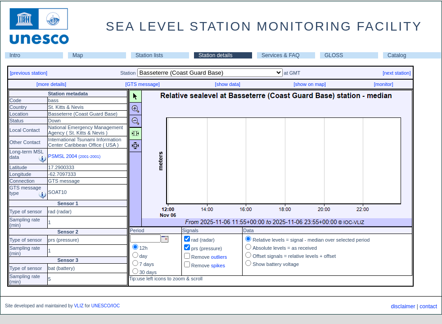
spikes (218, 265)
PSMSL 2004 (74, 156)
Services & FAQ (281, 55)
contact (428, 306)
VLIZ (78, 305)
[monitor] (383, 84)
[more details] (51, 84)
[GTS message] (142, 84)
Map (77, 55)
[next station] (396, 73)
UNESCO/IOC (105, 305)
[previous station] (28, 73)
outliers (219, 257)
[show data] (227, 84)
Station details (215, 55)
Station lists (149, 55)
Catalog (397, 55)
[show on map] (309, 84)
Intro (14, 55)
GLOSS (334, 55)
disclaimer (403, 306)
